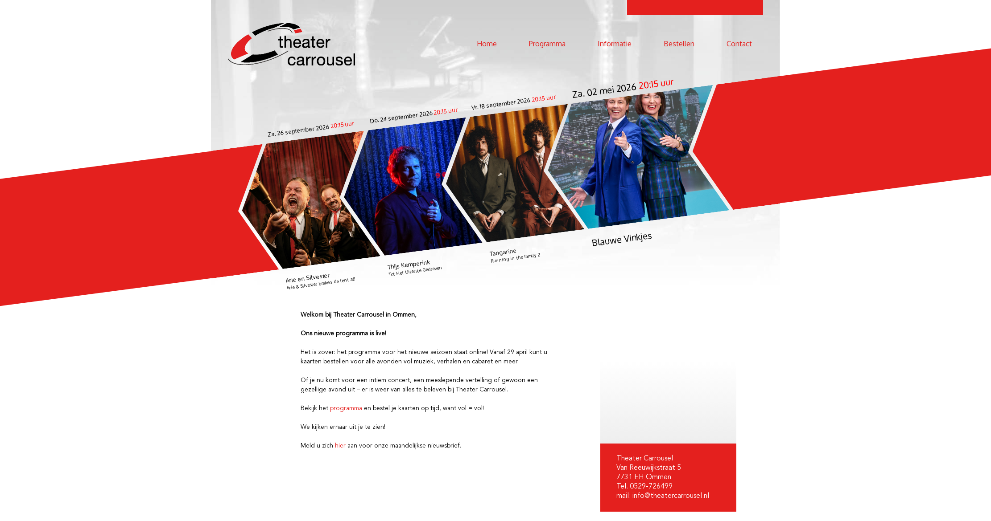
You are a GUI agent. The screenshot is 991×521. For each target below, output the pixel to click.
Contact (739, 43)
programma (346, 408)
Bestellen (679, 43)
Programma (547, 43)
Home (487, 43)
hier (340, 446)
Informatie (615, 43)
